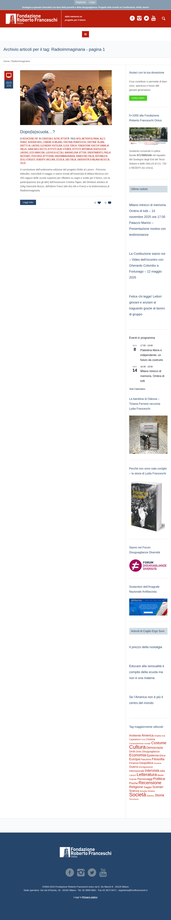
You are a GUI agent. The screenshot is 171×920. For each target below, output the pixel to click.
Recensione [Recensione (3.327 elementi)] (149, 782)
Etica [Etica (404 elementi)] (162, 755)
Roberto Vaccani (45, 159)
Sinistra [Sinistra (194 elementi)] (151, 791)
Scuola (60, 159)
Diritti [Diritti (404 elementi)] (132, 751)
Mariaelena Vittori (75, 152)
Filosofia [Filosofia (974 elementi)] (158, 759)
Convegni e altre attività (55, 138)
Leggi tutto (28, 202)
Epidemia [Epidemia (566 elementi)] (153, 755)
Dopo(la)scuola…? (37, 131)
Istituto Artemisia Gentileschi (89, 149)
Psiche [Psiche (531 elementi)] (133, 783)
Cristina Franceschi (74, 142)
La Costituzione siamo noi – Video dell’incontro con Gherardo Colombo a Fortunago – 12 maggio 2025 (147, 265)
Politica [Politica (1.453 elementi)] (159, 779)
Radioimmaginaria (65, 156)
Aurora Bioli (35, 142)
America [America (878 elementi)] (148, 735)
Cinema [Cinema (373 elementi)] (150, 739)
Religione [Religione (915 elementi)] (136, 787)
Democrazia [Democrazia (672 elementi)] (154, 747)
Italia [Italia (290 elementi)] (162, 771)
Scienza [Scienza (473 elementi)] (134, 790)
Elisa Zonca (70, 145)
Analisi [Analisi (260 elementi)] (157, 735)
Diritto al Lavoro (29, 145)
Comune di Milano (52, 142)
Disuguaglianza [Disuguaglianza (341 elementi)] (150, 751)
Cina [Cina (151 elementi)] (143, 739)
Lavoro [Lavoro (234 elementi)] (132, 775)
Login (92, 2)
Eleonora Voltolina (51, 145)
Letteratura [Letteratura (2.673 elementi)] (147, 774)
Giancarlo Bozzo (37, 149)
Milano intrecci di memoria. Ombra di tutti (152, 376)
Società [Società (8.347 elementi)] (137, 794)
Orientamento (95, 152)
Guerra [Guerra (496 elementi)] (133, 766)
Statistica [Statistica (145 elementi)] (150, 796)
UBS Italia (70, 159)
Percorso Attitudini (42, 156)
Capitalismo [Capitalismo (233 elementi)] (135, 739)
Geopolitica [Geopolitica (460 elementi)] (146, 762)
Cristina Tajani (95, 142)
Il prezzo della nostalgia (145, 647)
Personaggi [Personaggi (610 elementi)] (144, 779)
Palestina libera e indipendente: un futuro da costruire (151, 355)
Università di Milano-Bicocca (93, 159)
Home (6, 61)
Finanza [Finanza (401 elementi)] (134, 762)
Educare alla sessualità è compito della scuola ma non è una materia (146, 672)
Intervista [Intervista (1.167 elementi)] (152, 770)
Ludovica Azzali (55, 152)
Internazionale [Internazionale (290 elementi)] (136, 771)
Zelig (23, 163)
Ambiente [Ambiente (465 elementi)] (135, 735)
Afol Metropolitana (87, 138)
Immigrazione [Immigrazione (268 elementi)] (146, 767)
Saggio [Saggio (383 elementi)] (148, 787)
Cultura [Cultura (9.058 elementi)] (137, 747)
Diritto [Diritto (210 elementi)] (138, 751)
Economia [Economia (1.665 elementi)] (137, 755)
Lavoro (24, 152)
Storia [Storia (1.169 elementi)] (159, 795)
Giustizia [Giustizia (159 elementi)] (157, 763)
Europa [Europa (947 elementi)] (134, 759)
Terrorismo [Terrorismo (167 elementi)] (134, 799)
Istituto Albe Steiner (59, 149)
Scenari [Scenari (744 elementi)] (157, 787)
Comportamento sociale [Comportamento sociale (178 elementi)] (140, 743)
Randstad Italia (85, 156)
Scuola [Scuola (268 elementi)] (143, 791)
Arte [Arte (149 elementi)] (163, 736)
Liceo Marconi (37, 152)
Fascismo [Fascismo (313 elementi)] (146, 759)
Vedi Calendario (137, 389)
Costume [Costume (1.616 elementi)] (158, 743)
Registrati (81, 2)
